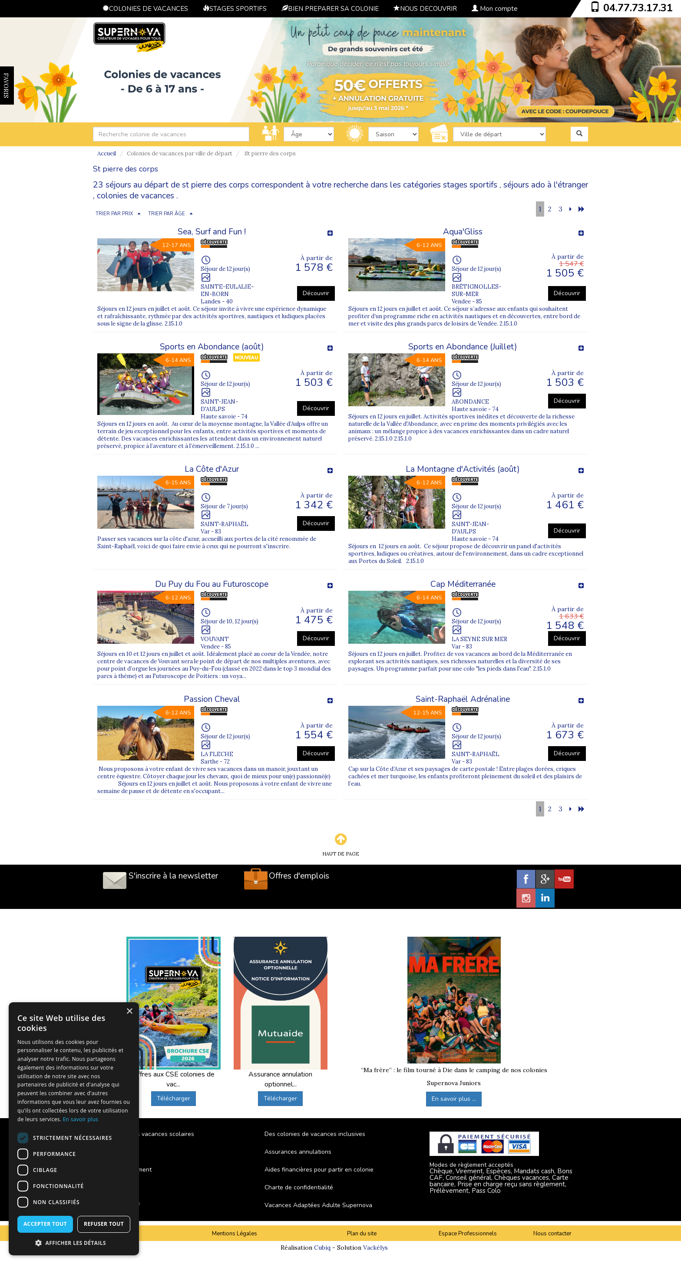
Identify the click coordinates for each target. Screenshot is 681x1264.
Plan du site (362, 1234)
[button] (73, 1242)
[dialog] (74, 1128)
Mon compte (495, 8)
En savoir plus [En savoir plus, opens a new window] (80, 1119)
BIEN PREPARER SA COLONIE (330, 8)
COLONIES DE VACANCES (145, 8)
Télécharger (173, 1098)
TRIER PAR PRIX (114, 214)
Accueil (106, 153)
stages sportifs (470, 185)
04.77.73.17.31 (638, 8)
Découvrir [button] (316, 293)
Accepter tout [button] (45, 1224)
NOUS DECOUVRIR (425, 8)
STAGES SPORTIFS (235, 8)
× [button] (129, 1011)
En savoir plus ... (454, 1099)
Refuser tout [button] (104, 1224)
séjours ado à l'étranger (545, 185)
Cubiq (322, 1247)
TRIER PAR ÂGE (166, 214)
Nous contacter (552, 1234)
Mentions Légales (234, 1234)
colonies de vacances (135, 195)
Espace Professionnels (468, 1234)
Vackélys (375, 1247)
